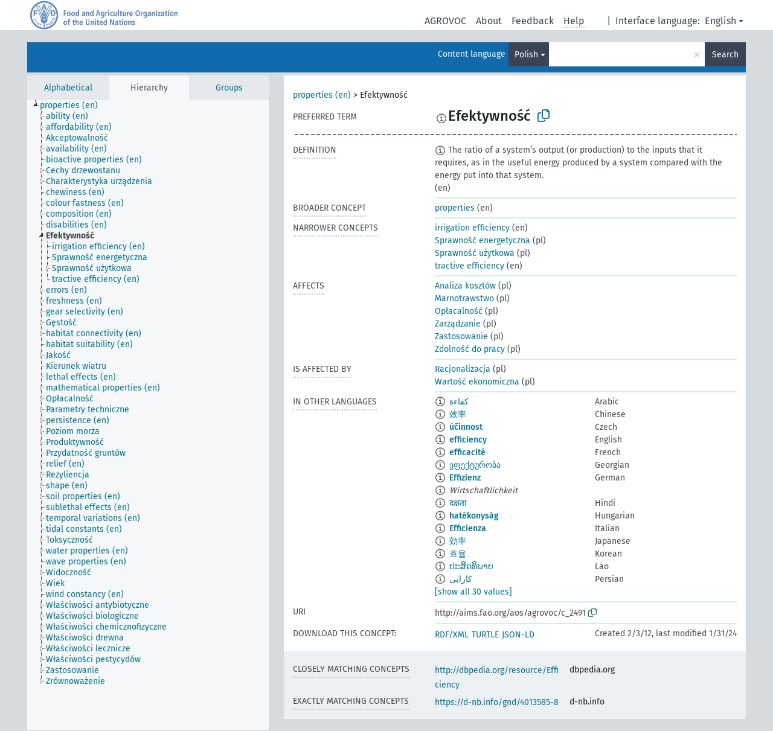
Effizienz (465, 478)
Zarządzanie (458, 324)
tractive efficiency (469, 266)
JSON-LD (518, 635)
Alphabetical (68, 88)
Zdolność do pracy (470, 349)
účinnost (466, 427)
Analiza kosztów (465, 286)
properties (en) (322, 95)
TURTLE (485, 635)
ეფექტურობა (475, 465)
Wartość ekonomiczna (477, 382)
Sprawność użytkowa (475, 253)
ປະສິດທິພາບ (471, 566)
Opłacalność (459, 311)
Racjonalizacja (462, 369)
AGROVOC (445, 21)
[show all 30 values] (473, 592)
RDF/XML (452, 635)
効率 (457, 541)
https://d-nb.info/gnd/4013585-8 (497, 702)
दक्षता (458, 503)
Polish (526, 54)
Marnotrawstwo (464, 298)
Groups (229, 88)
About (489, 21)
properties (455, 208)
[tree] (148, 415)
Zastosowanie (461, 336)
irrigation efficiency (472, 228)
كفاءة (459, 402)
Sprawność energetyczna (482, 240)
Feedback (533, 21)
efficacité (467, 452)
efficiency (468, 440)
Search (725, 54)
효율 (457, 554)
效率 (457, 414)
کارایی (460, 579)
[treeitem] (74, 105)
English (720, 21)
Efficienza (467, 528)
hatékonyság (474, 516)
